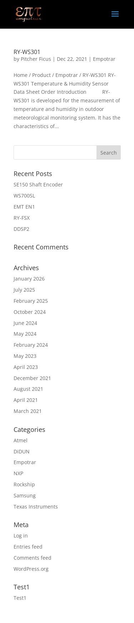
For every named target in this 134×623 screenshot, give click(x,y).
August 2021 (28, 388)
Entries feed (28, 546)
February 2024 (31, 344)
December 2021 (32, 378)
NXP (18, 473)
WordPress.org (31, 568)
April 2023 (26, 367)
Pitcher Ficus (36, 58)
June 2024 (25, 323)
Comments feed (32, 557)
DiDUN (22, 451)
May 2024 (25, 333)
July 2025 (24, 289)
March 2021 (28, 411)
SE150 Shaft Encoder (38, 184)
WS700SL (24, 195)
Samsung (25, 495)
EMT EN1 (24, 206)
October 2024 (30, 311)
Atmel (21, 440)
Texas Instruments (36, 506)
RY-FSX (22, 217)
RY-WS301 (27, 52)
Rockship (24, 484)
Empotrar (104, 58)
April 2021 (26, 399)
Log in (21, 535)
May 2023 (25, 355)
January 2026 (29, 278)
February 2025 (31, 300)
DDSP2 (21, 228)
